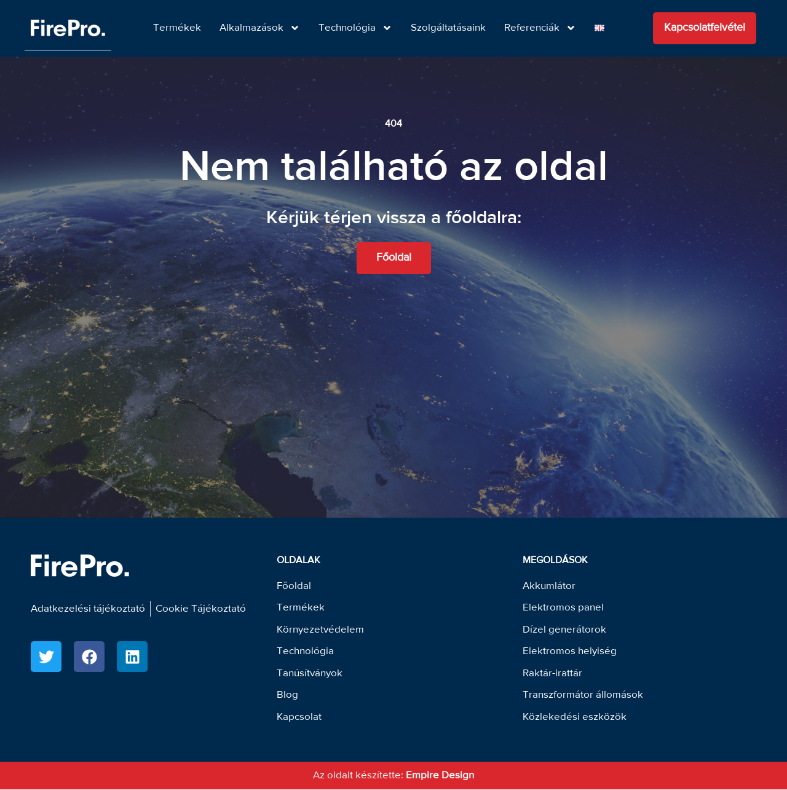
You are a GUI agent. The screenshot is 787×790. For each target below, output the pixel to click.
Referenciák (540, 28)
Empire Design (440, 776)
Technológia (355, 28)
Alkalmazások (259, 28)
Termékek (177, 28)
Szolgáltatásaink (448, 28)
